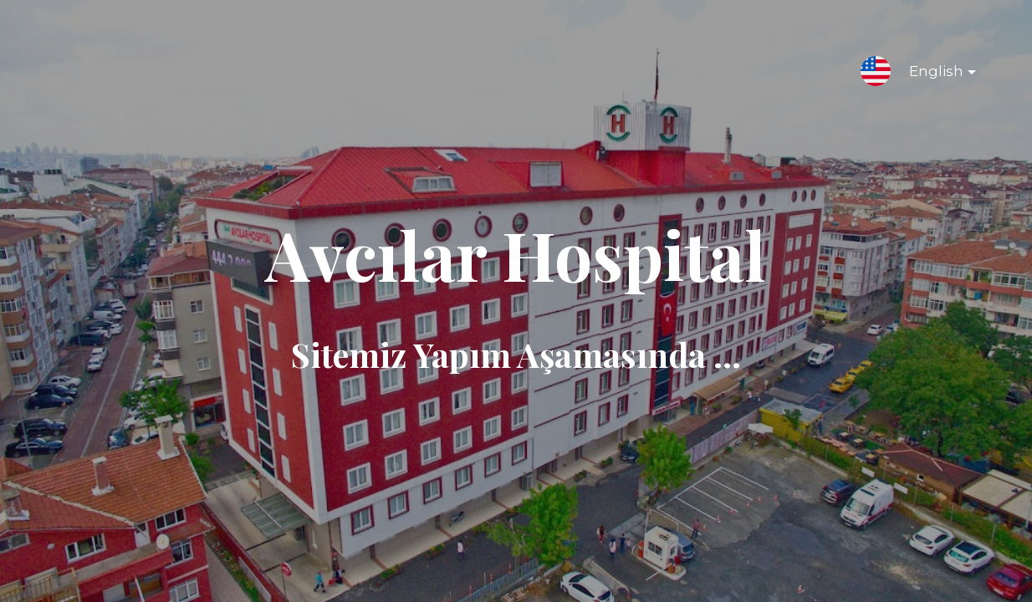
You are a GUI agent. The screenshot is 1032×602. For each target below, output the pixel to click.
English (929, 74)
